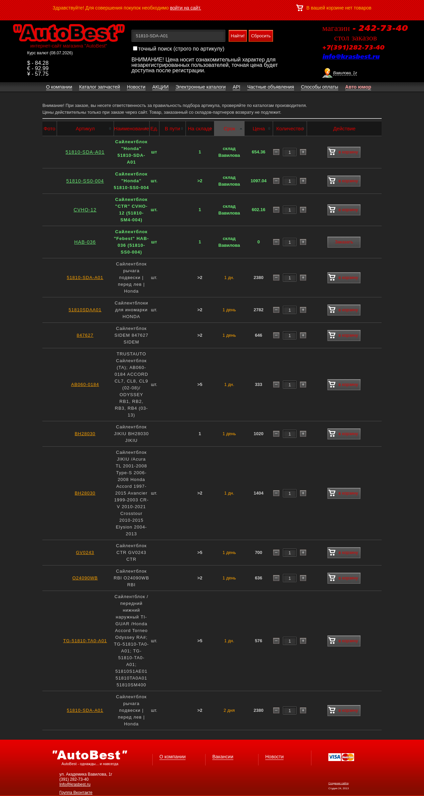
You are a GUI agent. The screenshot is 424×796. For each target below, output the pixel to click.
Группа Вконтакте (76, 792)
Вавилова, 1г (345, 73)
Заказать (344, 241)
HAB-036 (85, 242)
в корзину (343, 152)
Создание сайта (338, 783)
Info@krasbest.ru (75, 784)
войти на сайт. (185, 8)
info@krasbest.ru (350, 57)
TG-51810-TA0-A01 (85, 640)
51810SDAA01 (85, 309)
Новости (274, 756)
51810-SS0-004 (85, 181)
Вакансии (222, 756)
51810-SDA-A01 (84, 152)
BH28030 (85, 433)
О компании (172, 756)
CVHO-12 (85, 209)
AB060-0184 (85, 384)
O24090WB (85, 577)
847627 (85, 335)
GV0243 (85, 552)
